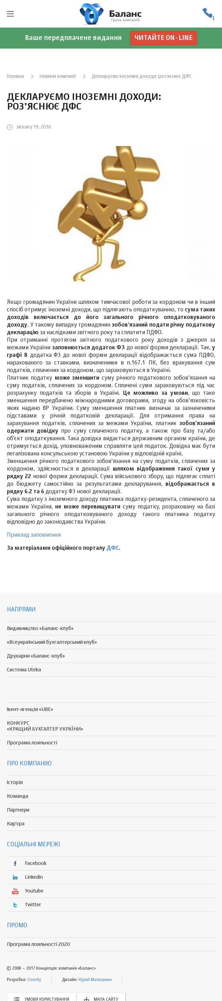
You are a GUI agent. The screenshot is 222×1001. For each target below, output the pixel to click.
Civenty (34, 980)
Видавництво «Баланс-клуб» (40, 628)
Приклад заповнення (34, 535)
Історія (15, 782)
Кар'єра (15, 823)
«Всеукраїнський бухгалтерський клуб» (52, 642)
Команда (17, 796)
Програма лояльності (32, 742)
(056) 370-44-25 (208, 14)
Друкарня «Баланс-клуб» (36, 656)
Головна (15, 76)
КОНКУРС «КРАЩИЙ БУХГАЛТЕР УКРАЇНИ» (45, 726)
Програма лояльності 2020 (38, 944)
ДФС (113, 548)
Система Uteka (24, 669)
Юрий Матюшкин (95, 980)
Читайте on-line (163, 38)
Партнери (18, 810)
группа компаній (111, 14)
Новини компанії (58, 76)
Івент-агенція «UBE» (30, 709)
